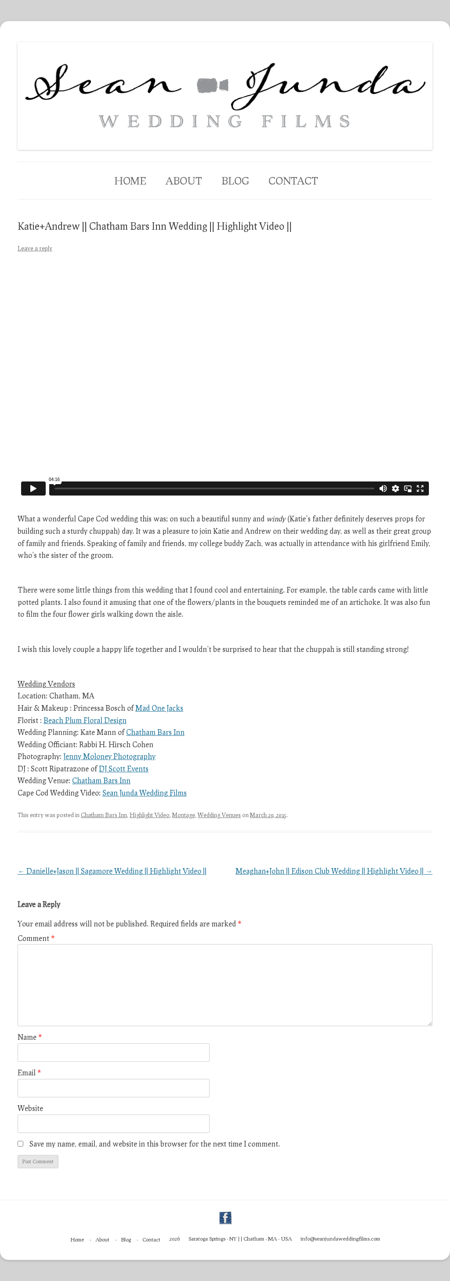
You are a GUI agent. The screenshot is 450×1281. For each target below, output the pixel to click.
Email (29, 1072)
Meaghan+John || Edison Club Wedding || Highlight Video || (334, 871)
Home (130, 180)
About (184, 180)
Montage (183, 814)
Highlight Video (150, 814)
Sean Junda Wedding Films (144, 793)
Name (30, 1037)
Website (30, 1108)
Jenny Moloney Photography (109, 756)
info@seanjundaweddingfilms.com (340, 1238)
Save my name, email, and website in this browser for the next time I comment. (154, 1144)
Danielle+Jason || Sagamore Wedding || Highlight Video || (112, 871)
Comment (36, 938)
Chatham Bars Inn (155, 732)
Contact (293, 180)
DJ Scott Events (124, 768)
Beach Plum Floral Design (85, 720)
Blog (235, 180)
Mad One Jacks (159, 708)
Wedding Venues (219, 814)
